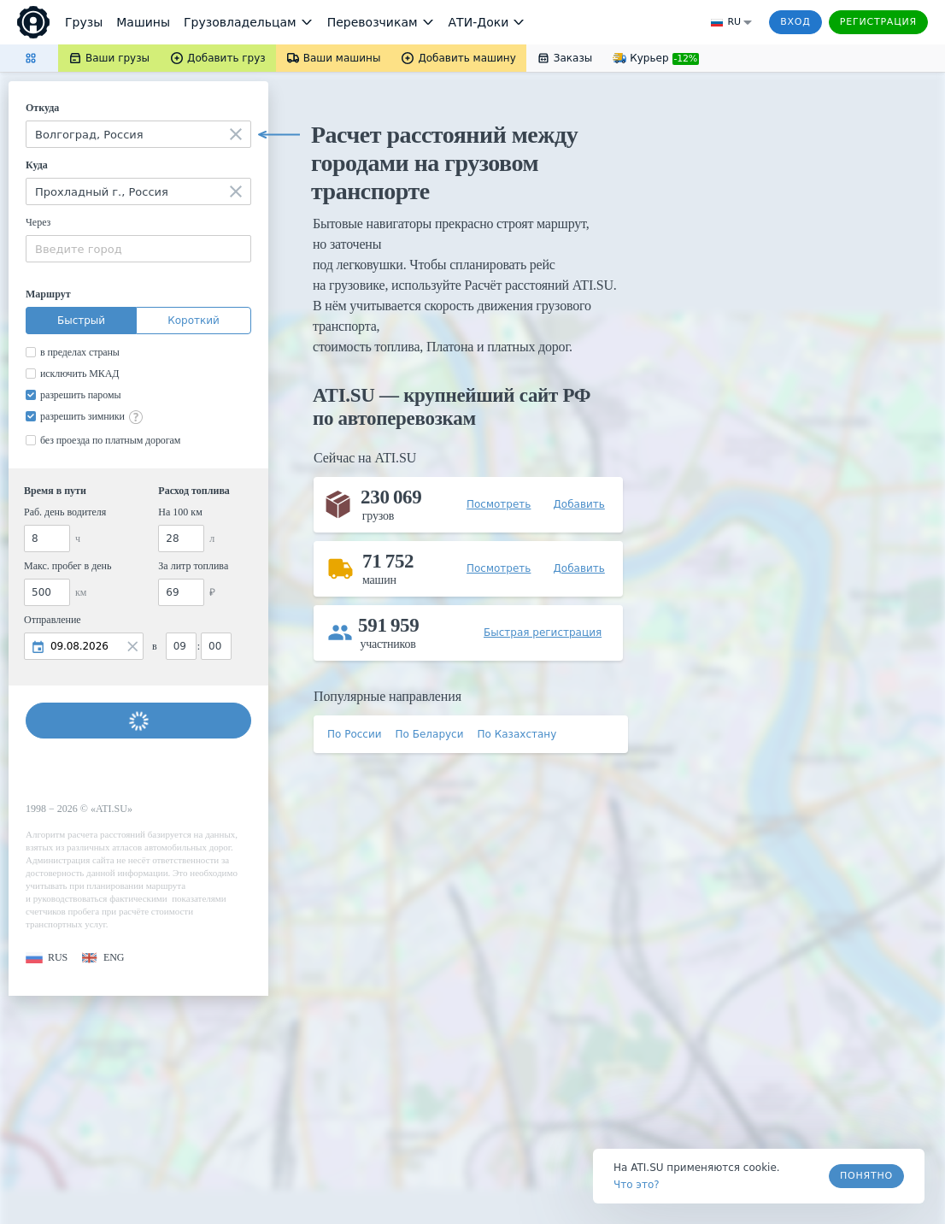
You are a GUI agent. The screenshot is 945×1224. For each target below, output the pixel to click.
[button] (47, 957)
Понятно (866, 1175)
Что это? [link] (636, 1185)
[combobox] (138, 134)
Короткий (193, 321)
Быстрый (81, 321)
